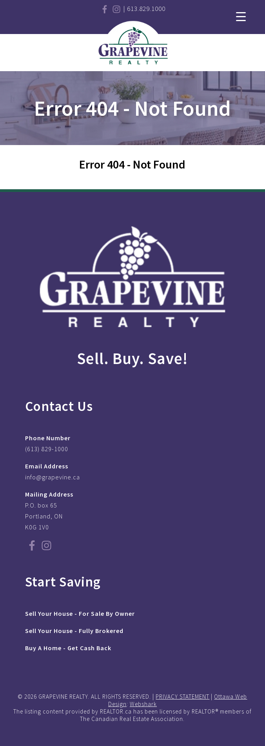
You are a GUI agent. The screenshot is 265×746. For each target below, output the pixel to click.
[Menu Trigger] (241, 16)
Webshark (143, 704)
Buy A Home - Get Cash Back (68, 648)
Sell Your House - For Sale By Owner (80, 613)
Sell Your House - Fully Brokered (74, 631)
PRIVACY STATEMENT (182, 696)
